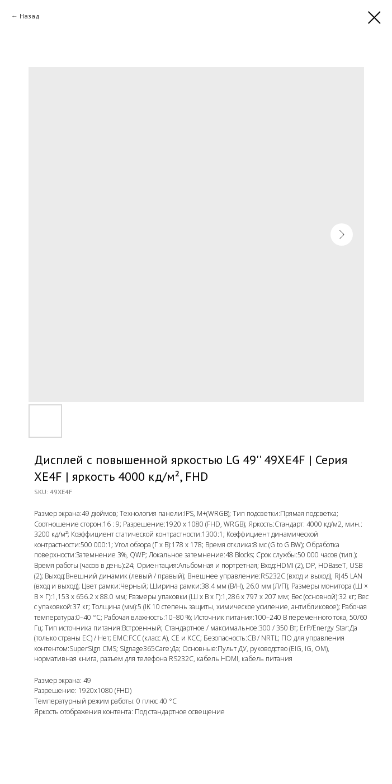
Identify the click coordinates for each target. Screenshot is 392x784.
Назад (30, 16)
